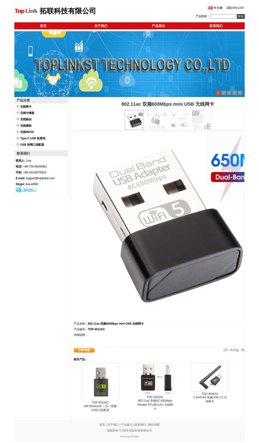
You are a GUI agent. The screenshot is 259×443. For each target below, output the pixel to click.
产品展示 (158, 26)
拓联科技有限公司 (140, 430)
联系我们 (216, 26)
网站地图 (154, 424)
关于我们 (100, 26)
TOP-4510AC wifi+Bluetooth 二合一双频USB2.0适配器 (100, 406)
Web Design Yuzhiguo (129, 436)
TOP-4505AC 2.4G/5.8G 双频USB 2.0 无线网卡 (210, 397)
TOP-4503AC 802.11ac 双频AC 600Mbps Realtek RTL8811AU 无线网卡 (155, 403)
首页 (43, 26)
